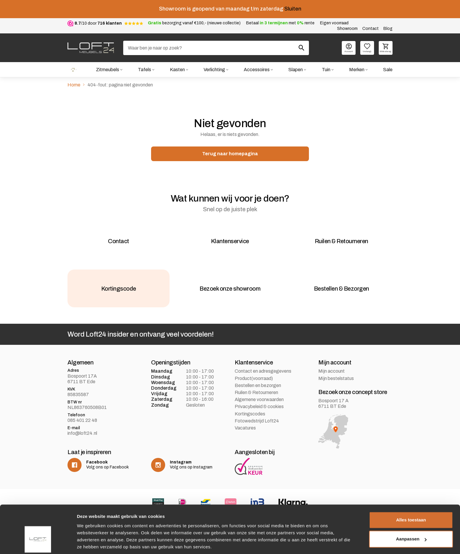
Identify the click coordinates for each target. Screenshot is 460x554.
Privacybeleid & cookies (259, 411)
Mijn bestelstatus (336, 383)
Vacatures (245, 432)
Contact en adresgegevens (263, 376)
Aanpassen (411, 518)
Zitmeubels (107, 69)
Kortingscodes (250, 418)
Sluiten (292, 9)
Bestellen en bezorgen (258, 390)
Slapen (295, 69)
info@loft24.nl (82, 438)
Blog (388, 28)
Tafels (144, 69)
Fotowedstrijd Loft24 (257, 425)
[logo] (90, 47)
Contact (370, 28)
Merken (356, 69)
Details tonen (91, 542)
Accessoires (257, 69)
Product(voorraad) (254, 383)
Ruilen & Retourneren (256, 397)
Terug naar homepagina (230, 153)
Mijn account (331, 376)
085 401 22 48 (82, 425)
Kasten (177, 69)
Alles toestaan (411, 499)
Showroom (347, 28)
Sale (388, 69)
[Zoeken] (216, 48)
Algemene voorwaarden (259, 404)
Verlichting (214, 69)
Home (73, 69)
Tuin (326, 69)
